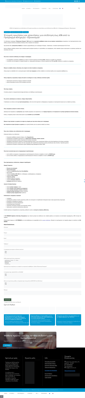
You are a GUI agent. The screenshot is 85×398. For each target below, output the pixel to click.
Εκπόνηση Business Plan (51, 365)
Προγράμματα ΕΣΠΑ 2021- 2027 (22, 322)
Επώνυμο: (6, 227)
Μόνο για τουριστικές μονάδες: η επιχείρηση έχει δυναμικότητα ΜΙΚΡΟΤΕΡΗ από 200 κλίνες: (23, 280)
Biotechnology (42, 261)
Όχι (42, 252)
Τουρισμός (33, 322)
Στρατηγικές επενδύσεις (51, 375)
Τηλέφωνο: (6, 243)
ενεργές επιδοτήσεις (46, 220)
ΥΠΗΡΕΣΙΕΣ (44, 8)
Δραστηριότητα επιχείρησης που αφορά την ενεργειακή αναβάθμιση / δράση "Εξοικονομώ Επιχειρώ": (25, 266)
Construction (42, 264)
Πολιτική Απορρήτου (50, 367)
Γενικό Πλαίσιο (48, 373)
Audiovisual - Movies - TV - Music (42, 260)
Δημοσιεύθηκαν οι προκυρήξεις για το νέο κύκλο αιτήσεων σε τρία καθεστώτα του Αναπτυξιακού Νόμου (42, 317)
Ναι (42, 251)
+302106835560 (38, 1)
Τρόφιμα (38, 322)
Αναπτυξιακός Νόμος (36, 319)
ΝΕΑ (50, 8)
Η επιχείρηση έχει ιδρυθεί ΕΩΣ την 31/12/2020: (14, 272)
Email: (5, 238)
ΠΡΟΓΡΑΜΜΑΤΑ (36, 8)
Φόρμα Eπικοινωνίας (70, 370)
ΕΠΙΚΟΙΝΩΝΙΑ (55, 8)
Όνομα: (5, 232)
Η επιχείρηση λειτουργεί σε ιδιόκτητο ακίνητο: (14, 249)
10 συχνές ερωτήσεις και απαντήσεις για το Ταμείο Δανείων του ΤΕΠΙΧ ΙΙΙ (68, 316)
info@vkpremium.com (28, 1)
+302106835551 (68, 366)
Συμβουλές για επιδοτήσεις (20, 28)
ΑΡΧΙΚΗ (23, 8)
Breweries (42, 262)
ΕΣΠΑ (13, 322)
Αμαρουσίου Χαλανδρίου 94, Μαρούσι (14, 1)
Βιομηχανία (16, 321)
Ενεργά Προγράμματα (68, 321)
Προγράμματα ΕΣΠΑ (50, 361)
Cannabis (42, 263)
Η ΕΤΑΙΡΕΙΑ (29, 8)
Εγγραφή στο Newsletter (51, 370)
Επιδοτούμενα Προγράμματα (44, 321)
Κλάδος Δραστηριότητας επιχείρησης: (12, 258)
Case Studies (48, 377)
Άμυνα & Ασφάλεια (9, 321)
